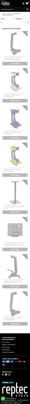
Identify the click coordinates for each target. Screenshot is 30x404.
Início (3, 13)
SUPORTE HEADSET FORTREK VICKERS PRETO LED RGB (13, 58)
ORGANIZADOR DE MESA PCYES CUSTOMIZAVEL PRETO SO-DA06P (14, 244)
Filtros (2, 19)
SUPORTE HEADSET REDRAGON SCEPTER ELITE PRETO (13, 281)
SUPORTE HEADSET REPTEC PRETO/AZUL (12, 133)
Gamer (8, 13)
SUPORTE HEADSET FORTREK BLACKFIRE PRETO (13, 319)
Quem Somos (6, 342)
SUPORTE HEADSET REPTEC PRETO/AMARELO (12, 170)
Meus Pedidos (6, 350)
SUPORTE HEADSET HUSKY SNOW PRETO (14, 207)
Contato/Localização (8, 352)
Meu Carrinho (6, 347)
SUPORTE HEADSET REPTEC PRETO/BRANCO (12, 96)
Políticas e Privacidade (8, 345)
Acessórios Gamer (16, 13)
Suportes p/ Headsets (7, 15)
